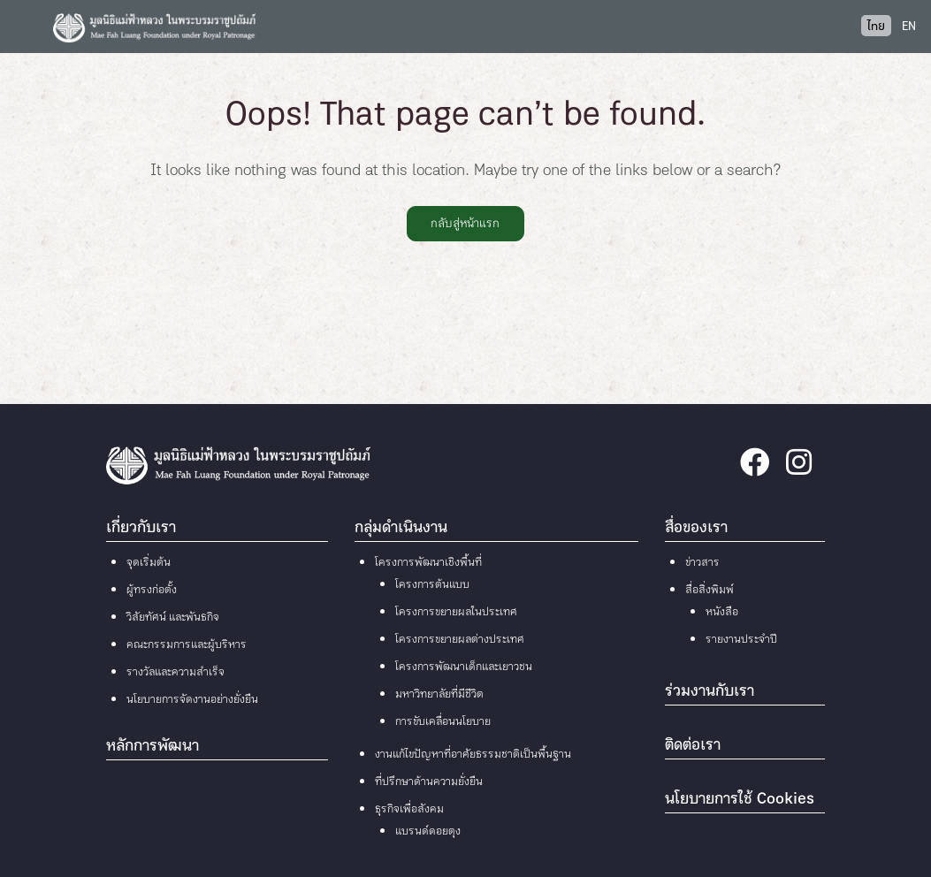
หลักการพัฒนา (152, 747)
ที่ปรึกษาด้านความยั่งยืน (429, 782)
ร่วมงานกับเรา (709, 692)
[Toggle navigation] (26, 26)
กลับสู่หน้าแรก (465, 223)
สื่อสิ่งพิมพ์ (709, 590)
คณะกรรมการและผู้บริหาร (186, 645)
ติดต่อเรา (693, 746)
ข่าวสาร (702, 563)
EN (909, 27)
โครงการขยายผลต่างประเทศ (459, 640)
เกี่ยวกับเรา (141, 528)
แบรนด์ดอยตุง (428, 832)
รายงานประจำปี (741, 640)
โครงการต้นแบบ (432, 585)
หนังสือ (722, 612)
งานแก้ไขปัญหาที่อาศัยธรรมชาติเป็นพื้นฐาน (473, 755)
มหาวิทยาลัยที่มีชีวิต (439, 695)
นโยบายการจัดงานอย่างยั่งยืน (192, 700)
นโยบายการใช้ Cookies (739, 800)
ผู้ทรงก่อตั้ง (151, 590)
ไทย (876, 27)
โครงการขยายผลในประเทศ (456, 612)
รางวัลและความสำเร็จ (175, 673)
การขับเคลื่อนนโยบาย (443, 722)
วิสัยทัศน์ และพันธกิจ (172, 618)
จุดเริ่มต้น (148, 563)
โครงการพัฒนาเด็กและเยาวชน (463, 667)
